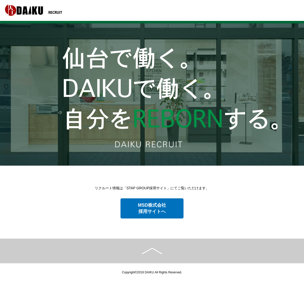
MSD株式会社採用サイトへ (152, 208)
